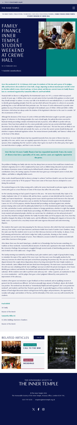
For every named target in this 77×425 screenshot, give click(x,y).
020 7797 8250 (27, 400)
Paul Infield (6, 70)
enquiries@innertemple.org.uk (45, 400)
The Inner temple (7, 14)
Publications (18, 14)
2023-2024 (35, 14)
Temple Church (28, 360)
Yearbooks (27, 14)
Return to (12, 2)
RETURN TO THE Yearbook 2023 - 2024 (61, 359)
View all (39, 337)
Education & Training (47, 14)
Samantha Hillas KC (15, 70)
